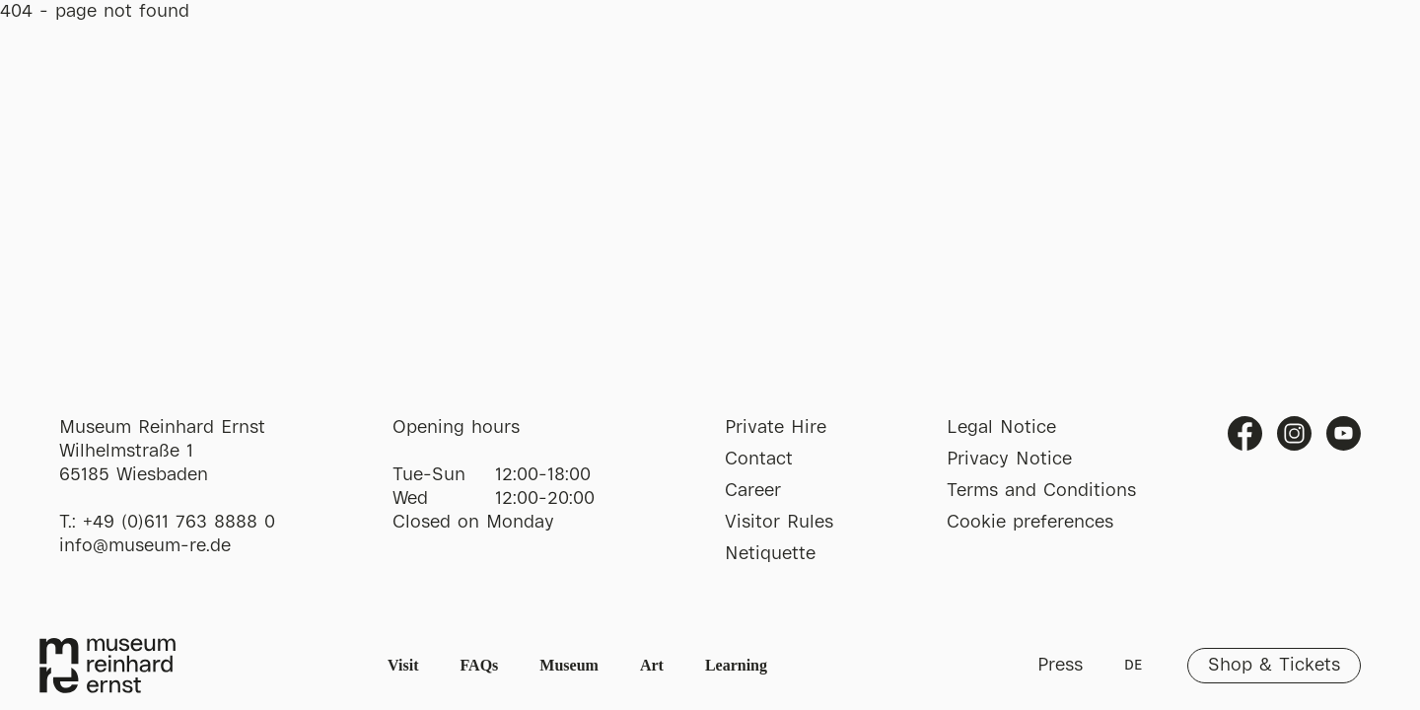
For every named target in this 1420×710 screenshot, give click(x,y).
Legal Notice (1001, 428)
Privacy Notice (1009, 459)
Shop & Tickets (1274, 666)
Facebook (1245, 433)
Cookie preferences (1030, 523)
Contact (759, 459)
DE (1133, 666)
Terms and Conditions (1041, 491)
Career (753, 491)
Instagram (1294, 433)
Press (1060, 666)
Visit (403, 665)
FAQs (480, 665)
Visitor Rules (779, 523)
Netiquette (770, 554)
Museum (569, 665)
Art (652, 665)
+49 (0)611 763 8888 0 (179, 523)
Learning (736, 665)
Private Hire (775, 428)
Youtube (1343, 433)
